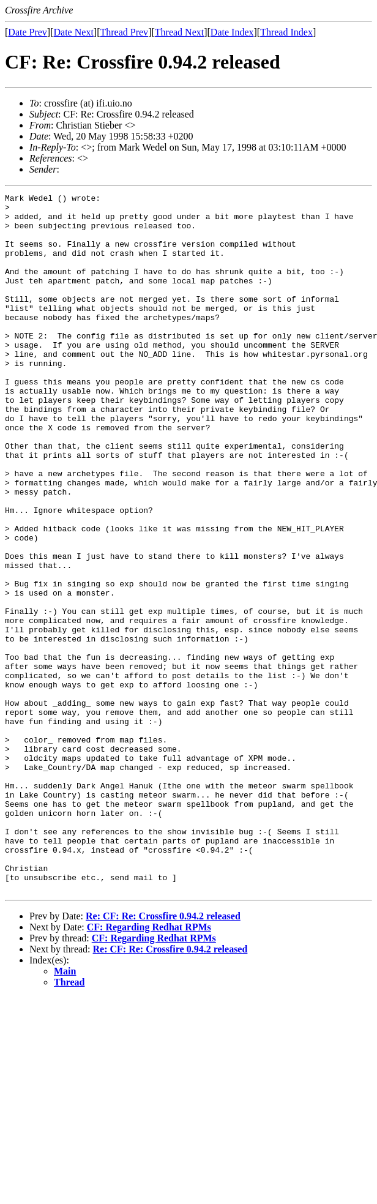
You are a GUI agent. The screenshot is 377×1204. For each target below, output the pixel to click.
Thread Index (286, 32)
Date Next (74, 32)
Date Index (232, 32)
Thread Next (179, 32)
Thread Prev (124, 32)
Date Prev (27, 32)
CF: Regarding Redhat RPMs (149, 1066)
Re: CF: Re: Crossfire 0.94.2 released (163, 1055)
